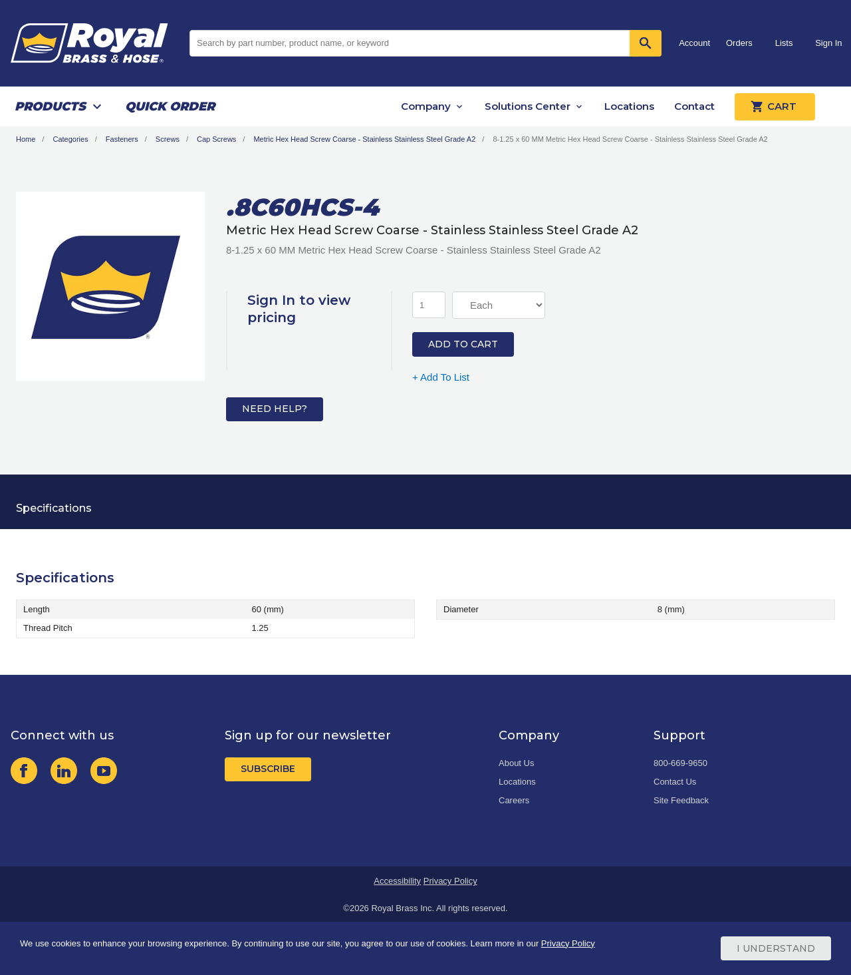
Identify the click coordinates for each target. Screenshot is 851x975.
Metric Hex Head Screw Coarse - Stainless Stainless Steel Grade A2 (364, 139)
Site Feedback (681, 800)
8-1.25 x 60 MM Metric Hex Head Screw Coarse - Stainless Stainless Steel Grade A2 (630, 139)
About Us (516, 763)
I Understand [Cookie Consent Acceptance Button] (776, 948)
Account (694, 43)
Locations (629, 106)
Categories (70, 139)
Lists (784, 43)
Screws (168, 139)
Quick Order (170, 106)
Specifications (54, 508)
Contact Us (675, 782)
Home (25, 139)
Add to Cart (463, 344)
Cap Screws (216, 139)
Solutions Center (527, 106)
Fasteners (122, 139)
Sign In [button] (828, 43)
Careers (514, 800)
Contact (694, 106)
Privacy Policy (450, 881)
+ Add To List (440, 377)
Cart (775, 106)
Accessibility (397, 881)
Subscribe (268, 769)
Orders (739, 43)
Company (426, 106)
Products (50, 106)
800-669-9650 (680, 763)
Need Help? (274, 409)
